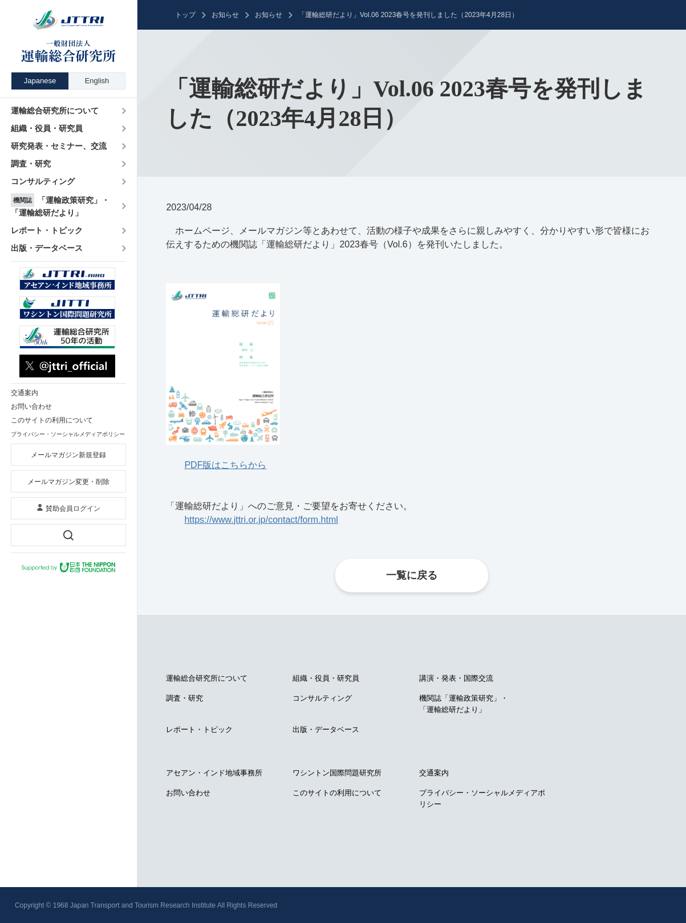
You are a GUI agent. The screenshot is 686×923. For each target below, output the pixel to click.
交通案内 (434, 773)
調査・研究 (184, 698)
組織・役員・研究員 (326, 678)
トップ (185, 15)
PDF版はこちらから (225, 465)
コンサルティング (322, 698)
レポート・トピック (199, 729)
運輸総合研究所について (206, 678)
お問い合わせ (188, 792)
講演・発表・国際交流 (456, 678)
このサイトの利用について (337, 792)
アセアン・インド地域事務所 (214, 773)
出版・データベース (326, 729)
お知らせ (225, 15)
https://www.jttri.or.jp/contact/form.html (261, 519)
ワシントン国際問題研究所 (337, 773)
